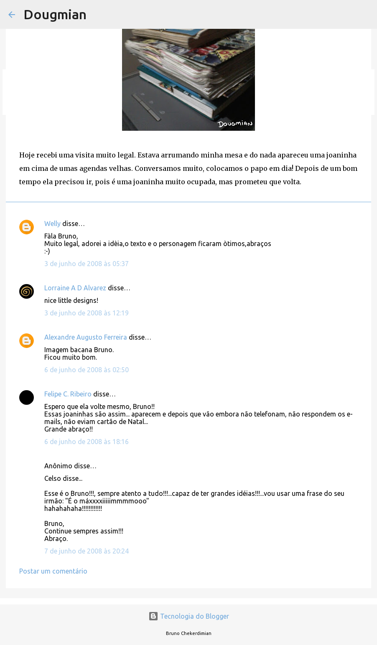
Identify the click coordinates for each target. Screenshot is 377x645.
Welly (52, 223)
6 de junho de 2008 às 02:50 (86, 369)
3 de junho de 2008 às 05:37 (86, 263)
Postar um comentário (53, 571)
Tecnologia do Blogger (188, 616)
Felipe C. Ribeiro (68, 394)
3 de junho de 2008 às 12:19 (86, 313)
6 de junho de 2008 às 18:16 (86, 441)
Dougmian (55, 14)
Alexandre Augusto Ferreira (85, 337)
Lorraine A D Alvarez (75, 288)
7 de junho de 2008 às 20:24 (86, 551)
